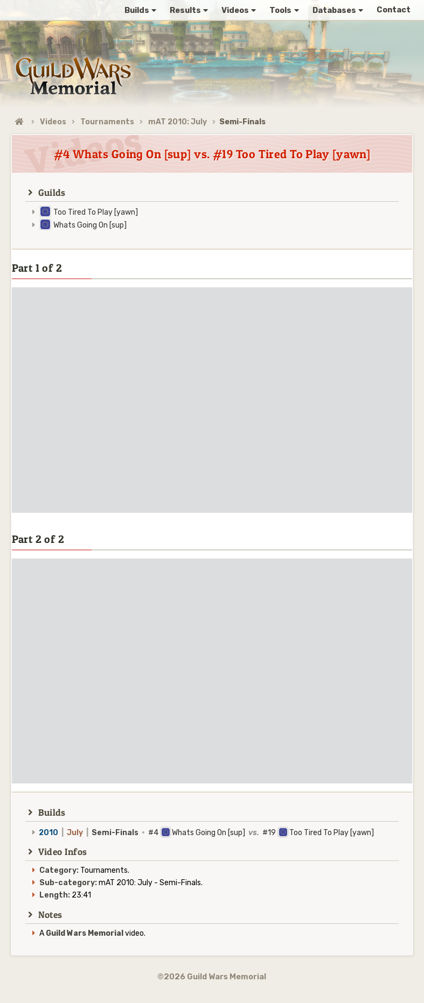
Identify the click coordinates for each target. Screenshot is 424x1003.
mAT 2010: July (177, 121)
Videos (53, 121)
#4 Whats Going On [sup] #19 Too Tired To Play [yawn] (206, 832)
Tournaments (107, 121)
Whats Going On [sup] (90, 225)
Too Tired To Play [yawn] (95, 212)
